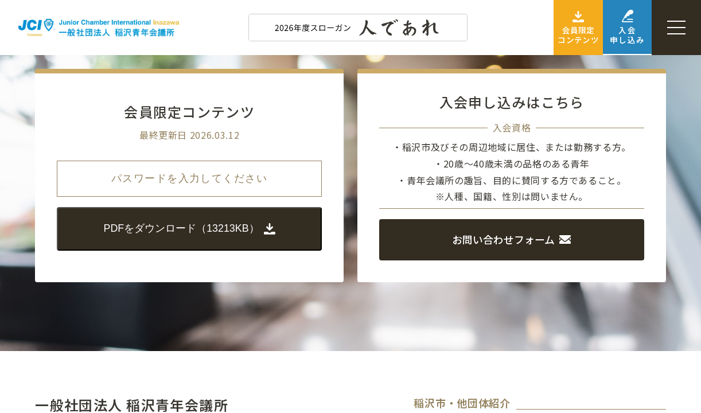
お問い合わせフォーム (511, 239)
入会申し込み (617, 27)
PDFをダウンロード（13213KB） (189, 229)
